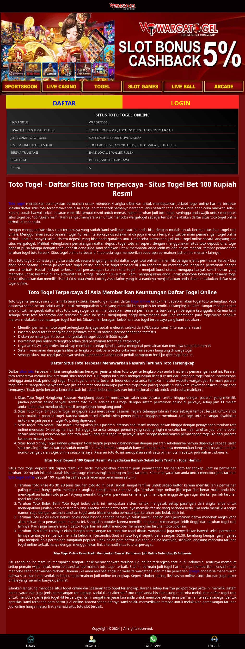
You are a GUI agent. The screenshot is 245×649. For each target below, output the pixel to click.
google (194, 571)
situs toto (26, 371)
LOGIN (180, 103)
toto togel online (21, 477)
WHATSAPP (153, 641)
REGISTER (91, 641)
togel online (140, 301)
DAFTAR (64, 103)
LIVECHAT (214, 641)
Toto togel (16, 203)
